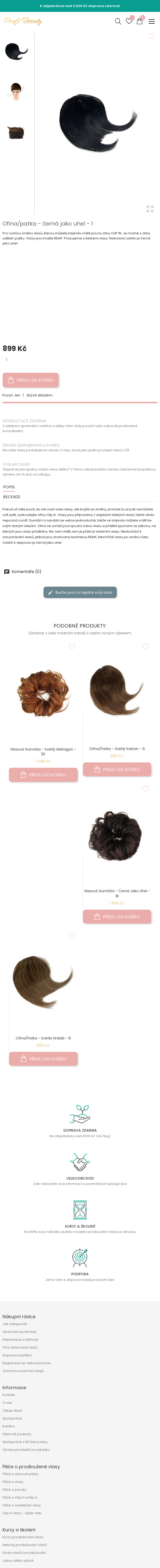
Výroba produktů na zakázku (26, 1449)
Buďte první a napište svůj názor (80, 592)
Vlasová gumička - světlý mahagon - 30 (43, 752)
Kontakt (9, 1394)
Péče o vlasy (13, 1481)
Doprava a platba (17, 1355)
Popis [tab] (9, 487)
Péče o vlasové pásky (20, 1474)
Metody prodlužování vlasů (25, 1544)
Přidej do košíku (30, 380)
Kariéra (9, 1426)
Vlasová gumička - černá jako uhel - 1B (117, 893)
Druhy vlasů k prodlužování (24, 1552)
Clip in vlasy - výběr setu (22, 1513)
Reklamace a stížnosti (20, 1339)
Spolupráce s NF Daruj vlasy (25, 1441)
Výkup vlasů (12, 1410)
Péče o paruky (14, 1489)
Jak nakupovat (15, 1324)
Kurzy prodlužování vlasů (23, 1537)
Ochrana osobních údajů (23, 1370)
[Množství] (7, 359)
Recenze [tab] (11, 497)
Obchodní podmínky (20, 1331)
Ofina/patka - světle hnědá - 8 (43, 1038)
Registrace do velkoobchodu (27, 1363)
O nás (7, 1402)
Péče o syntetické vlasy (22, 1505)
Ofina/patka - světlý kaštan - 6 (117, 748)
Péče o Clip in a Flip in (20, 1497)
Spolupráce (12, 1418)
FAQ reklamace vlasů (20, 1347)
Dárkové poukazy (17, 1434)
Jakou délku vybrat (18, 1560)
